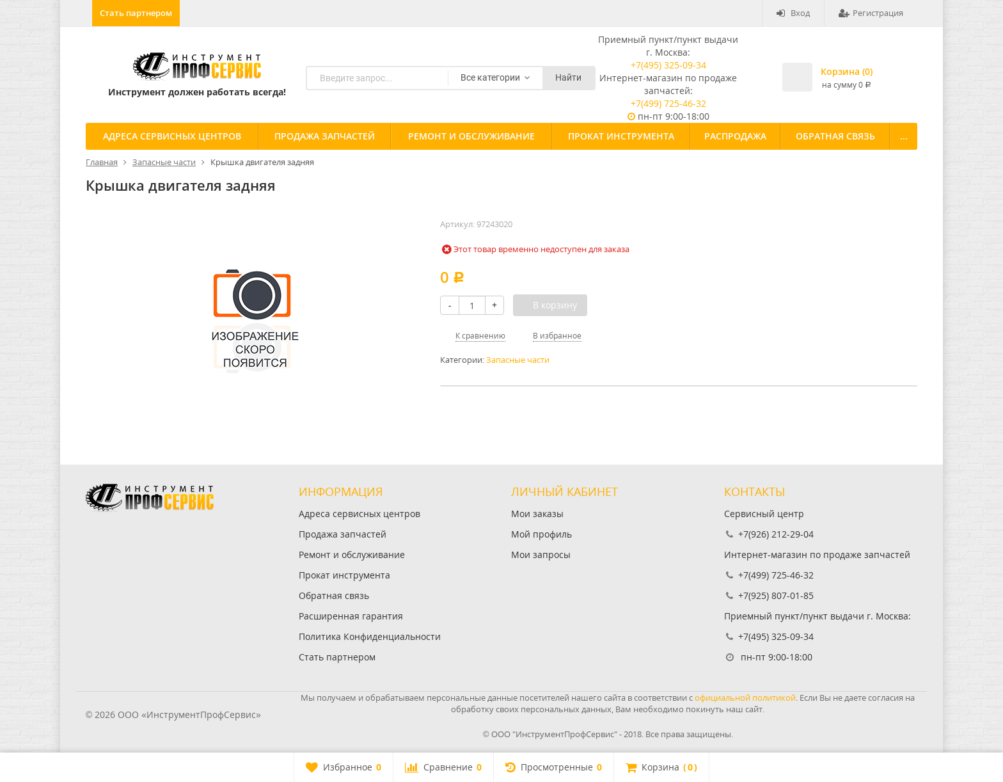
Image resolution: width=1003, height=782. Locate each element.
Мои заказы (537, 513)
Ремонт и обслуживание (471, 136)
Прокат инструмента (621, 136)
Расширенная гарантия (351, 616)
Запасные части (517, 360)
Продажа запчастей (324, 136)
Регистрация (871, 13)
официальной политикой (745, 697)
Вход (793, 13)
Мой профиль (541, 534)
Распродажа (735, 136)
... (904, 136)
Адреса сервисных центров (172, 136)
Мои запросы (541, 554)
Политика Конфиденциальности (370, 636)
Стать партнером (136, 13)
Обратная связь (835, 136)
